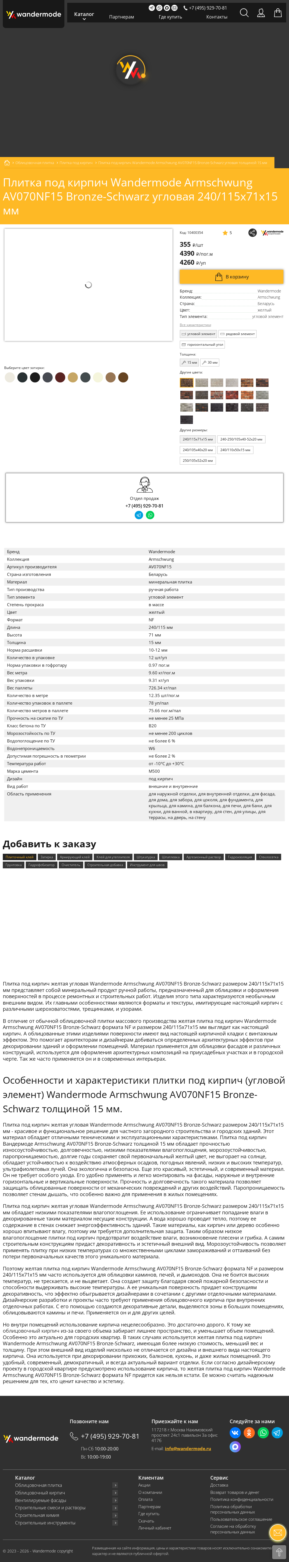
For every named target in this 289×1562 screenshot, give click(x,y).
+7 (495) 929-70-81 (144, 506)
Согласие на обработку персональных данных (233, 1529)
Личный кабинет (154, 1528)
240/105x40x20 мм (198, 450)
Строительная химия (37, 1515)
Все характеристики (195, 325)
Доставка (219, 1485)
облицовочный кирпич (31, 1330)
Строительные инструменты (45, 1523)
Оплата (145, 1499)
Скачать (146, 1521)
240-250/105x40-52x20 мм (241, 439)
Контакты (216, 17)
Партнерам (121, 17)
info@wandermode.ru (188, 1448)
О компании (150, 1492)
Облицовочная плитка (38, 1485)
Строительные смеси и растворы (50, 1508)
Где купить (170, 17)
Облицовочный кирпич (40, 1493)
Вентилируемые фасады (40, 1500)
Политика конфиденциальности (241, 1499)
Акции (144, 1485)
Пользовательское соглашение (241, 1519)
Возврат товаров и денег (234, 1492)
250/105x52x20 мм (198, 460)
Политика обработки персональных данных (232, 1509)
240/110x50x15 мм (235, 450)
